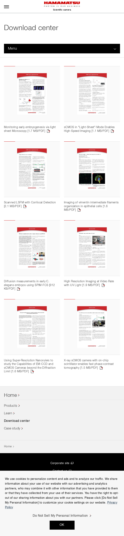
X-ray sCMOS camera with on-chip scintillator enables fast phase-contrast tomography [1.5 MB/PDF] (89, 371)
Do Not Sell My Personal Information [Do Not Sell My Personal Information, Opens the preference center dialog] (60, 515)
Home (10, 402)
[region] (62, 503)
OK (62, 525)
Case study (12, 435)
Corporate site (60, 469)
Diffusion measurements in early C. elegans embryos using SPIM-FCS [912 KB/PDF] (29, 290)
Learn (8, 420)
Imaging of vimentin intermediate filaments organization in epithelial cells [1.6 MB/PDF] (91, 210)
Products (10, 412)
